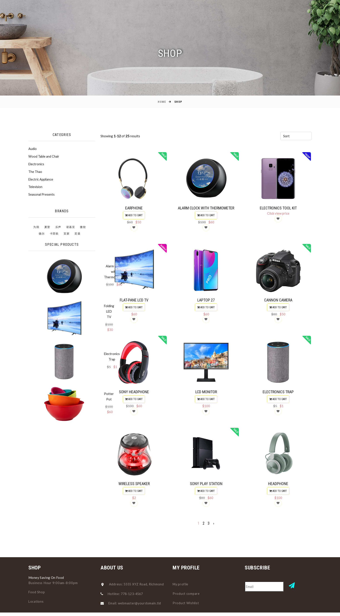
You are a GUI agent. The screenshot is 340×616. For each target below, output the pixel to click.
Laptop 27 (206, 300)
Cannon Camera (278, 300)
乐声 (58, 229)
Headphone (278, 485)
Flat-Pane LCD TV (134, 300)
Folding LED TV (67, 288)
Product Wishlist (186, 602)
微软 (83, 229)
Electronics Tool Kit (278, 208)
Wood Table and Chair (44, 157)
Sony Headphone (134, 393)
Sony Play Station (206, 485)
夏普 (47, 229)
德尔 (42, 235)
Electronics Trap (68, 310)
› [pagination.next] (213, 526)
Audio (32, 149)
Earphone (134, 208)
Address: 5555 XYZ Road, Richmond (137, 584)
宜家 (66, 235)
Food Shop (36, 592)
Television (35, 188)
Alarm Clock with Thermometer (206, 208)
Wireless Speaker (134, 486)
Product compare (186, 593)
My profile (181, 584)
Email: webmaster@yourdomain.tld (135, 603)
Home (162, 101)
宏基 (77, 235)
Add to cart (134, 215)
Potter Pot (64, 331)
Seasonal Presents (41, 196)
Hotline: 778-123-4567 (127, 594)
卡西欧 (54, 235)
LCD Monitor (206, 393)
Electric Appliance (41, 181)
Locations (36, 601)
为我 (36, 229)
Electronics (36, 165)
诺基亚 (70, 229)
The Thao (35, 173)
